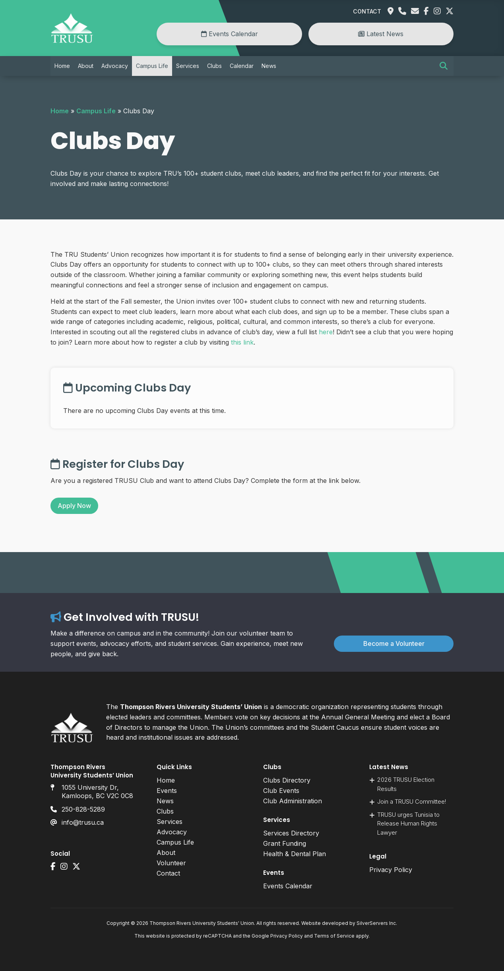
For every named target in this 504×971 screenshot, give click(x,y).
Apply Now (74, 506)
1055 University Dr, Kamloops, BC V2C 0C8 (97, 791)
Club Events (281, 791)
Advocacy (114, 65)
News (269, 65)
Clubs (214, 65)
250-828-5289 (83, 809)
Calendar (242, 65)
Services (187, 65)
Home (62, 65)
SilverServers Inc (376, 923)
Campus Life (152, 65)
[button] (444, 66)
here (326, 332)
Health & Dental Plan (294, 854)
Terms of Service (334, 936)
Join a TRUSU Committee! (411, 801)
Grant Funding (284, 843)
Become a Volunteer (394, 643)
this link (242, 342)
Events (167, 791)
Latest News (380, 34)
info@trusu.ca (83, 822)
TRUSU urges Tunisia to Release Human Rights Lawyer (408, 823)
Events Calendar (229, 34)
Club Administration (292, 801)
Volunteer (171, 863)
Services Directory (291, 833)
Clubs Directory (286, 780)
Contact (367, 11)
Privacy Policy (390, 870)
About (85, 65)
